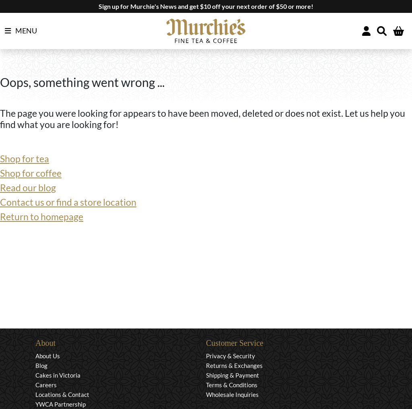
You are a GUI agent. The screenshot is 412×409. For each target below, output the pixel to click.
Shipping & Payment (232, 375)
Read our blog (28, 187)
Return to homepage (41, 216)
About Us (47, 355)
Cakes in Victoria (57, 375)
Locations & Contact (62, 394)
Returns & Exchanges (234, 365)
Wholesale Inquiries (232, 394)
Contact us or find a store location (68, 202)
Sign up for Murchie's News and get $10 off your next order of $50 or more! (206, 6)
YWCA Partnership (60, 404)
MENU (21, 31)
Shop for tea (24, 158)
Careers (46, 384)
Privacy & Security (230, 355)
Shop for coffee (31, 173)
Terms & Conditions (232, 384)
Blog (41, 365)
